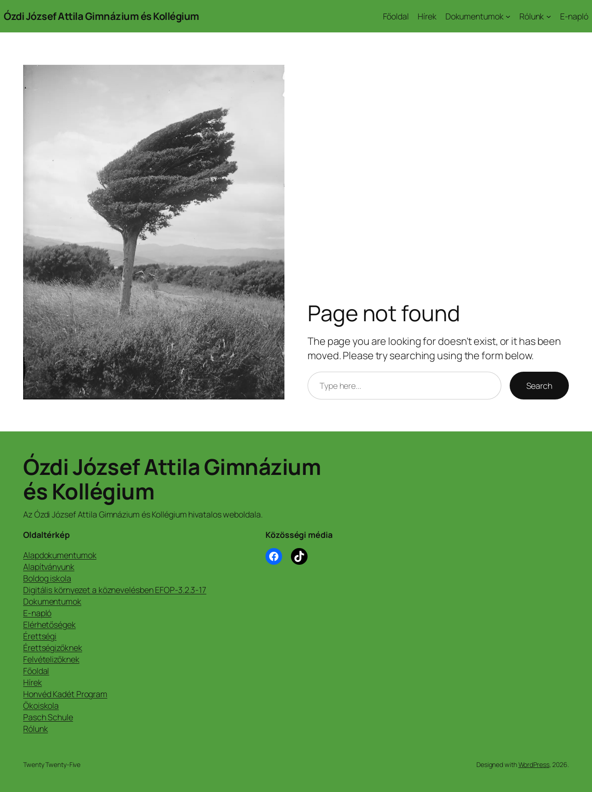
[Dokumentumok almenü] (508, 16)
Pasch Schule (48, 717)
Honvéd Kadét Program (65, 693)
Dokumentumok (52, 601)
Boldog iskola (47, 578)
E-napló (37, 612)
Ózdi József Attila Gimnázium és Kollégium (101, 16)
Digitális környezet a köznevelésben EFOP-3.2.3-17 (114, 589)
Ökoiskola (41, 705)
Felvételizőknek (51, 659)
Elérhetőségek (49, 624)
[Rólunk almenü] (548, 16)
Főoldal (36, 670)
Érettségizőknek (52, 647)
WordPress (533, 764)
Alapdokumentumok (59, 555)
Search (539, 385)
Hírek (32, 682)
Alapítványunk (48, 566)
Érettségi (39, 636)
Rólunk (35, 728)
